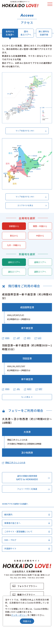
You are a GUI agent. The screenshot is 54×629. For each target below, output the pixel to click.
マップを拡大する (31, 130)
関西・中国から (40, 226)
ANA (5, 337)
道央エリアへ (14, 262)
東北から (14, 235)
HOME (4, 504)
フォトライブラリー (25, 586)
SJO (38, 337)
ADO (27, 388)
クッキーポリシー (19, 614)
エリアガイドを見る (32, 205)
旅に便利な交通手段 (44, 33)
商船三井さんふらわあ (13, 462)
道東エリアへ (40, 271)
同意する (27, 621)
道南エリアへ (40, 262)
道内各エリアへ (26, 33)
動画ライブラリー (24, 594)
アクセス (10, 504)
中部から (40, 235)
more (37, 476)
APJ (27, 337)
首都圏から (14, 226)
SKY (39, 388)
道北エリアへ (14, 271)
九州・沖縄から (14, 245)
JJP (16, 337)
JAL (16, 388)
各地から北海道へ (10, 33)
